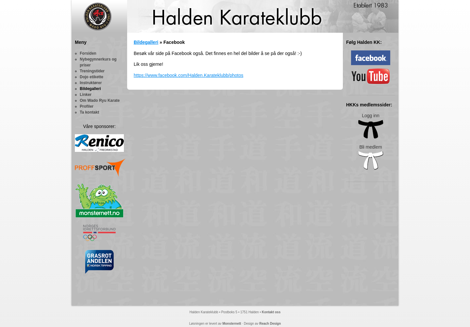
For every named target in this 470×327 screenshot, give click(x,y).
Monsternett (231, 323)
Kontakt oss (271, 312)
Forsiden (88, 53)
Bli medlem (371, 157)
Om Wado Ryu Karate (100, 100)
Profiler (86, 106)
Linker (86, 94)
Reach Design (270, 323)
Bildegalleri (90, 88)
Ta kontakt (89, 112)
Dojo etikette (91, 77)
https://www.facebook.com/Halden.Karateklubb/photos (188, 75)
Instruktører (91, 83)
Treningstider (92, 71)
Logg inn (371, 126)
